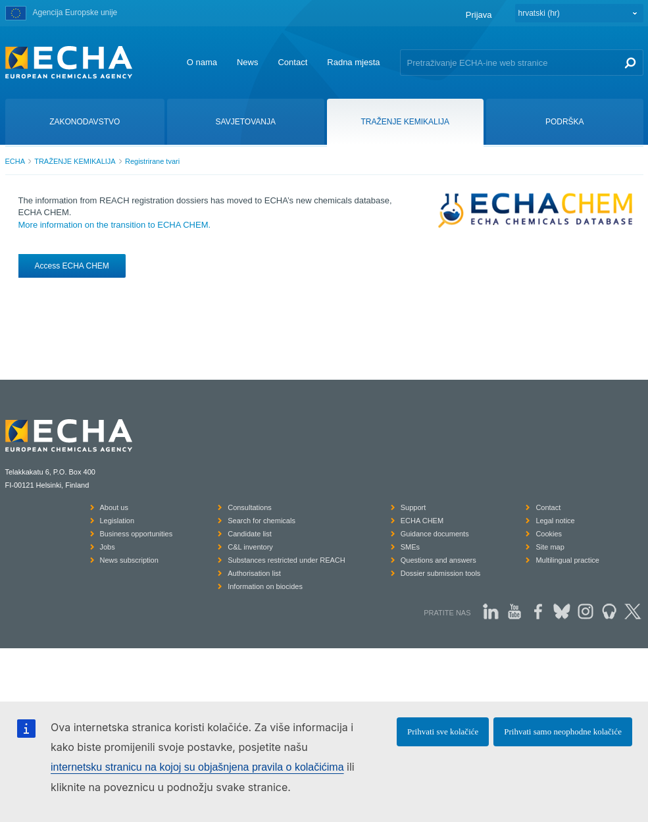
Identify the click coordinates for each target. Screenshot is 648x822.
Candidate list (250, 534)
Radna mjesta (353, 62)
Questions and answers (438, 560)
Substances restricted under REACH (286, 560)
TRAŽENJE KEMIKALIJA (74, 161)
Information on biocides (265, 586)
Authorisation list (254, 573)
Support (413, 507)
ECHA (15, 161)
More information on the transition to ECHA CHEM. (114, 225)
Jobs (107, 547)
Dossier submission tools (441, 573)
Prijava (479, 15)
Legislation (117, 521)
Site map (550, 547)
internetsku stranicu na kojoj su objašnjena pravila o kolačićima (197, 767)
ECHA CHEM (422, 521)
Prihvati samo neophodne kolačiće (563, 731)
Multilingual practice (567, 560)
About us (114, 507)
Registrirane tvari (152, 161)
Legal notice (555, 521)
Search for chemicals (261, 521)
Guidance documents (435, 534)
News (248, 62)
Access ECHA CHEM (72, 265)
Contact (292, 62)
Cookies (549, 534)
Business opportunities (136, 534)
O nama (202, 62)
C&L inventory (250, 547)
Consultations (250, 507)
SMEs (410, 547)
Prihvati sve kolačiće (442, 731)
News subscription (129, 560)
